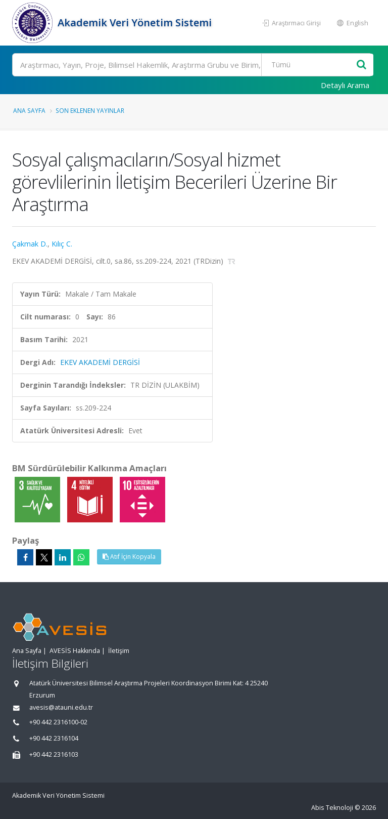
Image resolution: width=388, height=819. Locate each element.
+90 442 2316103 (53, 754)
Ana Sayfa (29, 110)
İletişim (118, 650)
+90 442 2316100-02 (58, 722)
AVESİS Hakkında (75, 650)
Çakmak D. (29, 244)
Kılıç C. (62, 244)
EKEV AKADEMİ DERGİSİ (100, 362)
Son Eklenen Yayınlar (90, 110)
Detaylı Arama (345, 85)
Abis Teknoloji (332, 807)
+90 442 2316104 (53, 738)
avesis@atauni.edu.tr (61, 707)
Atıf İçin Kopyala (129, 556)
